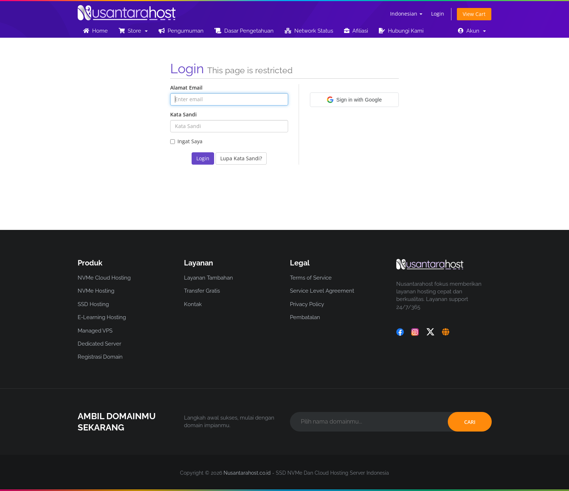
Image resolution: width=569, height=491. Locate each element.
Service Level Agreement (322, 291)
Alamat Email (186, 87)
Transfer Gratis (202, 291)
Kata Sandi (183, 114)
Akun (472, 31)
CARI (469, 421)
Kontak (193, 304)
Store (133, 31)
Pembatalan (305, 317)
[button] (354, 99)
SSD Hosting (93, 304)
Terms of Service (311, 278)
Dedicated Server (99, 344)
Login (437, 13)
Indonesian (406, 13)
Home (95, 31)
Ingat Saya (186, 141)
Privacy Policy (307, 304)
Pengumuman (181, 31)
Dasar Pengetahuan (244, 31)
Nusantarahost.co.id (247, 473)
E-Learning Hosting (102, 317)
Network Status (308, 31)
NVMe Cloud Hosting (104, 278)
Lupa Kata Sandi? (241, 158)
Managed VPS (95, 330)
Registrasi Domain (100, 357)
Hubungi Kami (401, 31)
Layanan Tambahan (208, 278)
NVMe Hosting (96, 291)
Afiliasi (356, 31)
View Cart (474, 14)
